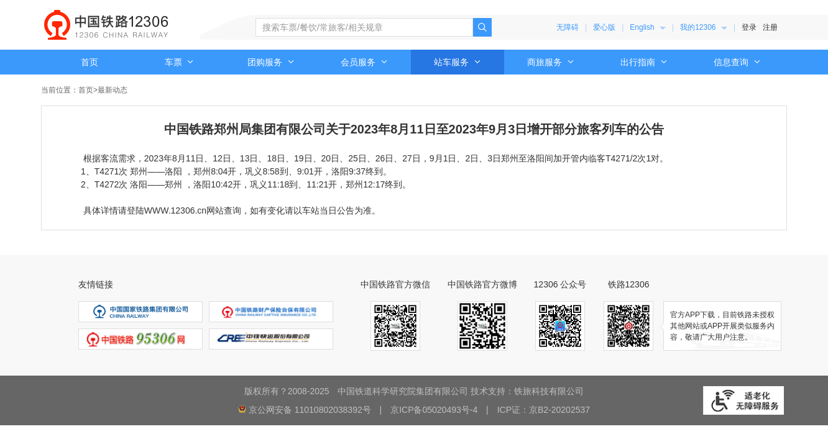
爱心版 (604, 27)
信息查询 (737, 62)
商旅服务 (550, 62)
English (648, 27)
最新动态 (112, 90)
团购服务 (271, 62)
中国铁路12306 (106, 24)
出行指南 (644, 62)
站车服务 (457, 62)
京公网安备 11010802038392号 (310, 410)
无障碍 (567, 27)
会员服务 (364, 62)
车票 (180, 62)
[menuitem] (648, 27)
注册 (770, 27)
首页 (89, 62)
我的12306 (703, 27)
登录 (749, 27)
